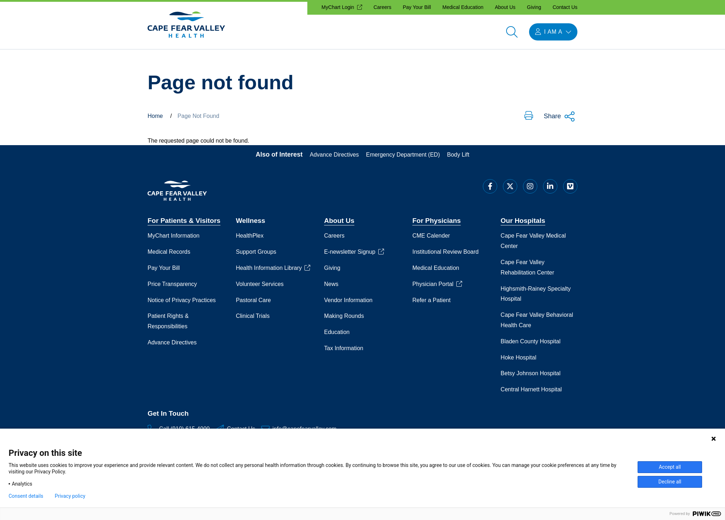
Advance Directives (334, 155)
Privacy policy (70, 496)
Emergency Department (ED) (403, 155)
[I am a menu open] (553, 31)
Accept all (670, 467)
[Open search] (512, 32)
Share (559, 116)
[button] (528, 116)
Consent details (26, 496)
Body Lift (458, 155)
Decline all (669, 482)
